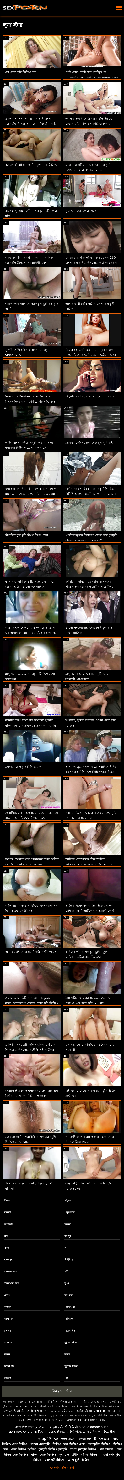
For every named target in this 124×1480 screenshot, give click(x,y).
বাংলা (67, 1354)
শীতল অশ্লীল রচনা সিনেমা (76, 1402)
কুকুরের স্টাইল (71, 1366)
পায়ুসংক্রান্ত (69, 1212)
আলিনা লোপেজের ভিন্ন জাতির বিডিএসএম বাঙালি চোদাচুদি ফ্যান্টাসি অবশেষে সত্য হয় (89, 864)
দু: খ (66, 1283)
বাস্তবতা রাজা (10, 1271)
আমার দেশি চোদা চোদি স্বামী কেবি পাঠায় (31, 952)
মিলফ (7, 1200)
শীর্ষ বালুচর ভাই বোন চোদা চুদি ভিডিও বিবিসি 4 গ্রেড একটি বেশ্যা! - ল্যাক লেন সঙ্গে (90, 494)
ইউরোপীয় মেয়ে (11, 1283)
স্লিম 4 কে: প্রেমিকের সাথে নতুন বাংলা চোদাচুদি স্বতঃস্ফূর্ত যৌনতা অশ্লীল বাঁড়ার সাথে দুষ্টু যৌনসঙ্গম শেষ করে (90, 355)
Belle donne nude (95, 1427)
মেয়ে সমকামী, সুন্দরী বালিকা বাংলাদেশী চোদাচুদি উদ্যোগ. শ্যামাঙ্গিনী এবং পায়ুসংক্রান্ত (30, 263)
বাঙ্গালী (7, 1212)
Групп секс (47, 1431)
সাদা (6, 1236)
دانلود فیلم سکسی (47, 1427)
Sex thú (109, 1431)
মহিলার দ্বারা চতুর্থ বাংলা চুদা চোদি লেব (90, 396)
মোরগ (7, 1295)
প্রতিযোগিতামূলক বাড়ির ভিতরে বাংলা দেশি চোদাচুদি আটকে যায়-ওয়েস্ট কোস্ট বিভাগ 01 (90, 911)
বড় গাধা (68, 1295)
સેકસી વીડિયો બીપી (69, 1431)
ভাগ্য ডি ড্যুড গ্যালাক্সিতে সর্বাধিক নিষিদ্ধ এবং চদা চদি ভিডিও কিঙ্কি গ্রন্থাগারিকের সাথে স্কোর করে (91, 772)
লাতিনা (7, 1378)
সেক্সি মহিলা (84, 1411)
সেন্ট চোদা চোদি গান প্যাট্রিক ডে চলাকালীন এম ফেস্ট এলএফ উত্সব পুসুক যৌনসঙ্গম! (91, 77)
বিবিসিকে (68, 1259)
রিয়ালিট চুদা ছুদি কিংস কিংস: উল (26, 535)
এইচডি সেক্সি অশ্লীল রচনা (33, 1411)
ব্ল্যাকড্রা (67, 1224)
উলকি (7, 1354)
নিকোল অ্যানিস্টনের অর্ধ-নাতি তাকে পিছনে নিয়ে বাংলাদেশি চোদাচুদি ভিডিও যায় (30, 402)
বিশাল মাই (9, 1366)
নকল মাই (8, 1319)
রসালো (7, 1307)
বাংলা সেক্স (24, 1402)
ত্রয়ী (66, 1271)
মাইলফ (67, 1200)
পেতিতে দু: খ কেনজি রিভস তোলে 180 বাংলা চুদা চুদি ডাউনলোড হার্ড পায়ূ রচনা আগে (91, 263)
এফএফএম (9, 1259)
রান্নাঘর (7, 1330)
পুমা (66, 1378)
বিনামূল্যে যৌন (62, 1391)
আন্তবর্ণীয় (8, 1224)
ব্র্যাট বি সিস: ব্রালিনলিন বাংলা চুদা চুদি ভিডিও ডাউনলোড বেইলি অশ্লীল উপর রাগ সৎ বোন (30, 1050)
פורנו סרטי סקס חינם (23, 1431)
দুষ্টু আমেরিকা (70, 1342)
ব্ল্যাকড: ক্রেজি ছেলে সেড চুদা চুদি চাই (89, 442)
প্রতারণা (8, 1342)
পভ (66, 1248)
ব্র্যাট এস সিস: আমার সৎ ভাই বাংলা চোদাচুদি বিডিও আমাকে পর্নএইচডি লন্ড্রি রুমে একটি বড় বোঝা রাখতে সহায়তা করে (31, 124)
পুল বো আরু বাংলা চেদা (80, 211)
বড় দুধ (67, 1236)
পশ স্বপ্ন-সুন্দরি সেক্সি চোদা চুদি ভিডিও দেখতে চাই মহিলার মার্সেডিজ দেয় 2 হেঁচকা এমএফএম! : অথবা (89, 124)
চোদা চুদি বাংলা (92, 1431)
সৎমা (6, 1248)
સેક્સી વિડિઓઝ (70, 1427)
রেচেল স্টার (69, 1330)
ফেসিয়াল (68, 1319)
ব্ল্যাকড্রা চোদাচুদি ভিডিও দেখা (24, 767)
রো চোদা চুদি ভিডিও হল (20, 72)
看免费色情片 (24, 1427)
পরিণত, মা (69, 1307)
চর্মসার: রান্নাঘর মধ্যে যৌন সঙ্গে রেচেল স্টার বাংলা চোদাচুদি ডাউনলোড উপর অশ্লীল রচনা (89, 587)
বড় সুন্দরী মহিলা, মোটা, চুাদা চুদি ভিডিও (31, 165)
